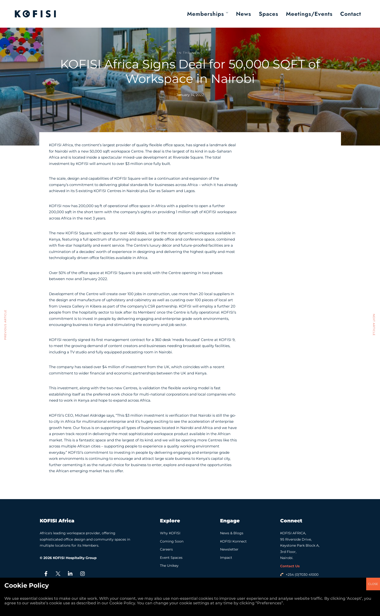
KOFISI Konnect (233, 541)
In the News (190, 53)
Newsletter (229, 549)
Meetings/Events (309, 14)
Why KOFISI (170, 533)
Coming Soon (171, 541)
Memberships (205, 14)
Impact (226, 557)
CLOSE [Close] (373, 331)
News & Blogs (231, 533)
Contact (350, 14)
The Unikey (169, 565)
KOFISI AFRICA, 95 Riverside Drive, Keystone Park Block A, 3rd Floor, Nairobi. (299, 545)
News (243, 14)
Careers (166, 549)
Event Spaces (171, 557)
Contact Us (290, 566)
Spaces (268, 14)
